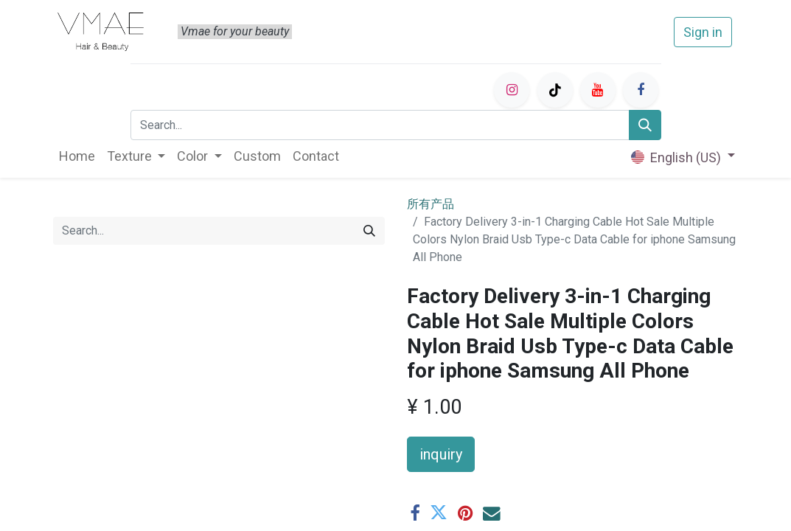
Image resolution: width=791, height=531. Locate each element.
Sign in (702, 32)
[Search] (645, 125)
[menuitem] (77, 156)
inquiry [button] (440, 454)
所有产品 (430, 204)
